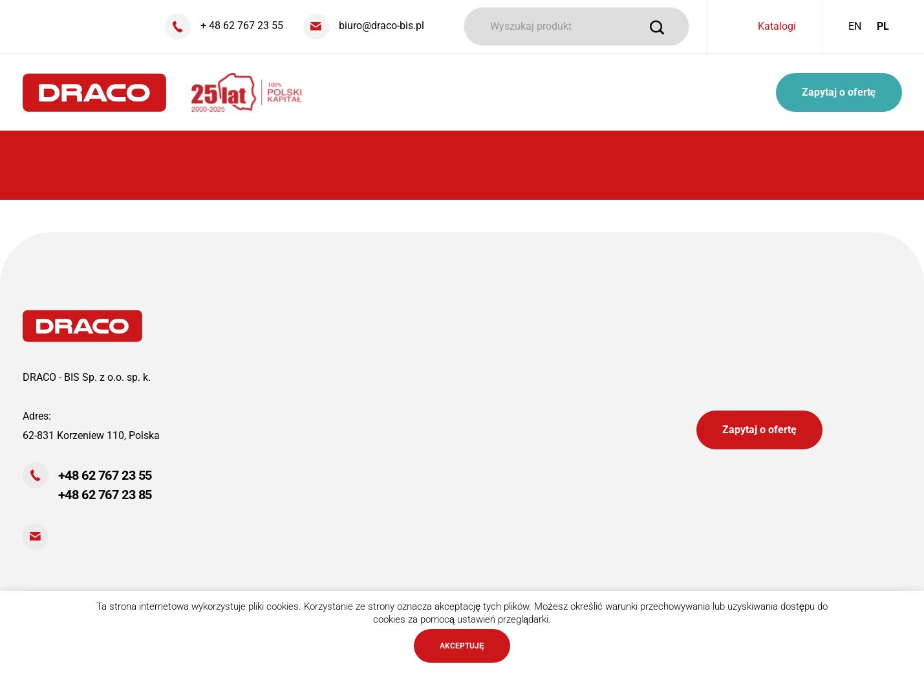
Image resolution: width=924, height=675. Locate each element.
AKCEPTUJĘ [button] (462, 645)
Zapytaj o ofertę (839, 92)
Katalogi (777, 26)
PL (883, 26)
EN (854, 26)
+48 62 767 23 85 (105, 494)
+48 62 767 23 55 (105, 475)
